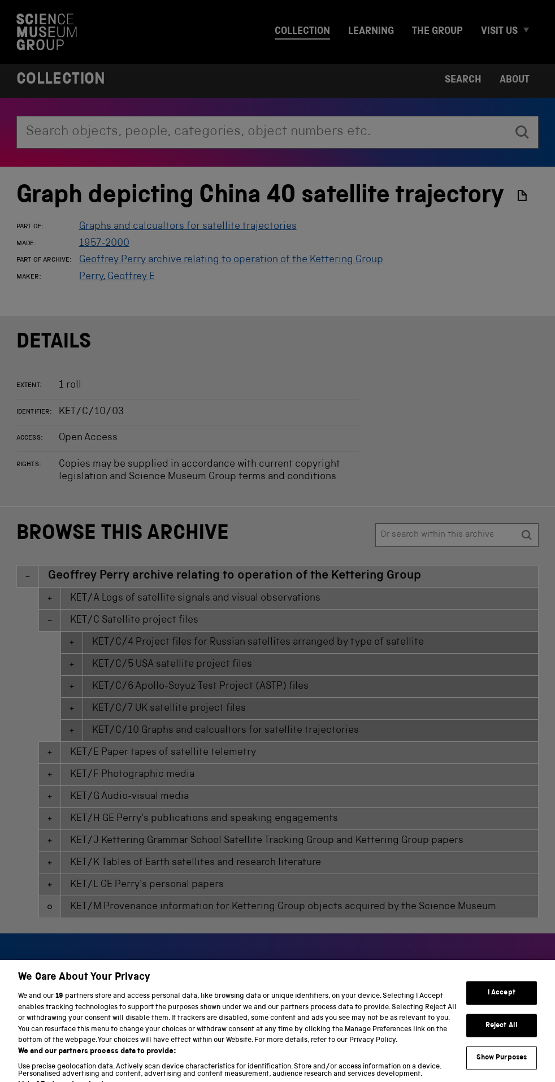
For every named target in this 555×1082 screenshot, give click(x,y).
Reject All (501, 1039)
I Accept (501, 1006)
